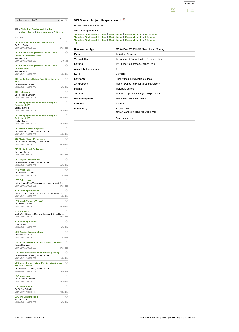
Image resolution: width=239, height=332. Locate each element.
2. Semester (150, 40)
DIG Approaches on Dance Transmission (35, 42)
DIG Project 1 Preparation (27, 159)
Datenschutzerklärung (149, 318)
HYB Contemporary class (27, 191)
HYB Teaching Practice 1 (27, 221)
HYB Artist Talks (23, 170)
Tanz (51, 29)
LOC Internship (22, 276)
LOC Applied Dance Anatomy (29, 232)
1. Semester (150, 37)
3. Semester (60, 32)
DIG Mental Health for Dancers (30, 149)
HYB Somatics (22, 211)
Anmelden (189, 3)
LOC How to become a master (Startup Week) (37, 253)
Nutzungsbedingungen (172, 318)
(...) (75, 43)
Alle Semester (152, 34)
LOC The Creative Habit (26, 297)
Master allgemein (133, 34)
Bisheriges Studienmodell (33, 29)
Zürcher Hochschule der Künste (29, 318)
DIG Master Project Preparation (30, 128)
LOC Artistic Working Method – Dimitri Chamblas (39, 242)
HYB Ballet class (23, 180)
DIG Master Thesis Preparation (30, 139)
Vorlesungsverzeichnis (42, 9)
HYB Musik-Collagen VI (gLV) (29, 201)
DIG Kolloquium (23, 92)
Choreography (44, 32)
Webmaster (190, 318)
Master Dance (27, 32)
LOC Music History (24, 286)
